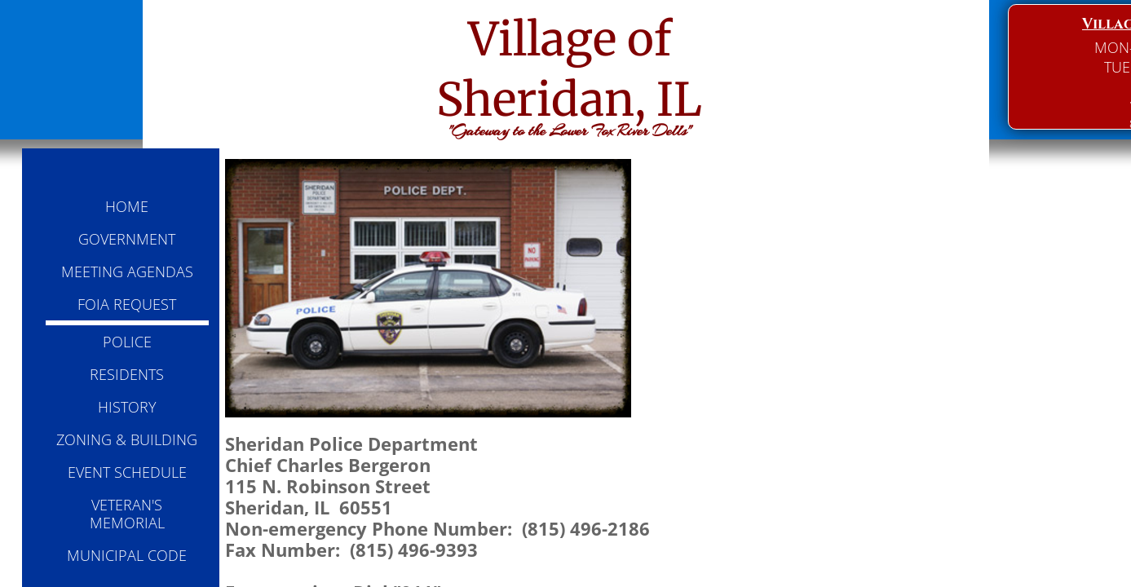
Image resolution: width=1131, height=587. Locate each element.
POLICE (127, 341)
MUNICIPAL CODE (127, 555)
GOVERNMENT (126, 239)
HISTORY (127, 407)
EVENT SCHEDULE (127, 472)
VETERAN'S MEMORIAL (127, 513)
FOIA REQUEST (126, 304)
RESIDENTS (127, 374)
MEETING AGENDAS (127, 271)
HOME (126, 206)
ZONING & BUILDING (126, 439)
